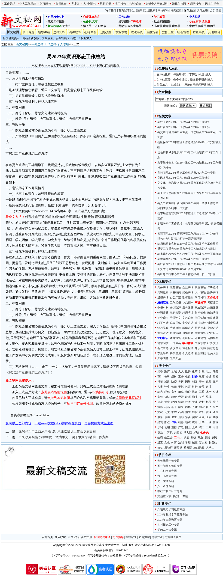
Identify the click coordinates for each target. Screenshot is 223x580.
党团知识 (200, 317)
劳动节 (123, 26)
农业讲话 (200, 287)
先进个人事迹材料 (157, 3)
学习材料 (200, 297)
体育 (174, 442)
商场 (188, 407)
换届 (186, 437)
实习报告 (120, 3)
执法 (167, 397)
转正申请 (162, 322)
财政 (202, 371)
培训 (195, 391)
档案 (195, 381)
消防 (188, 412)
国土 (188, 427)
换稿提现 (113, 65)
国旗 (188, 381)
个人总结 (194, 16)
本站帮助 (163, 10)
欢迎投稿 (150, 10)
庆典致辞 (187, 307)
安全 (202, 381)
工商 (208, 427)
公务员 (87, 21)
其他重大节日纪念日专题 (172, 496)
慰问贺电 (200, 312)
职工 (202, 427)
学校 (215, 417)
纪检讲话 (187, 292)
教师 (202, 376)
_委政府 (106, 32)
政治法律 (212, 312)
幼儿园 (188, 432)
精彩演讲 (187, 312)
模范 (160, 381)
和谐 (202, 407)
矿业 (208, 386)
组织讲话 (162, 297)
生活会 (168, 437)
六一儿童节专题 (167, 476)
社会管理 (183, 32)
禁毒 (174, 386)
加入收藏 (60, 537)
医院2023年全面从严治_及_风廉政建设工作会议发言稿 (57, 431)
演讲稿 (75, 3)
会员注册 (137, 10)
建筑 (160, 422)
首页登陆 (124, 10)
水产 (208, 391)
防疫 (174, 381)
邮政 (167, 422)
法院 (215, 371)
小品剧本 (187, 302)
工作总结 (9, 3)
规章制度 (162, 343)
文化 (167, 442)
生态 (160, 437)
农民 (214, 437)
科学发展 (175, 353)
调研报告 (195, 3)
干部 (181, 386)
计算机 (168, 432)
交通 (208, 376)
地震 (188, 422)
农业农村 (121, 32)
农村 (202, 402)
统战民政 (162, 328)
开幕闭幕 (162, 358)
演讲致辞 (75, 32)
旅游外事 (200, 328)
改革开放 (175, 358)
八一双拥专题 (165, 486)
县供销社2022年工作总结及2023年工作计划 (183, 259)
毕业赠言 (162, 317)
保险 (208, 381)
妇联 (196, 432)
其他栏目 (214, 32)
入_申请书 (89, 3)
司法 (215, 427)
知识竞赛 (200, 348)
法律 (181, 402)
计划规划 (200, 338)
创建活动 (175, 333)
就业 (208, 412)
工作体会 (175, 343)
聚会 (188, 417)
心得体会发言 (91, 16)
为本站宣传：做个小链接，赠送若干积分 (185, 79)
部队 (181, 407)
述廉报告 (175, 338)
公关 (167, 412)
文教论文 (187, 317)
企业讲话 (187, 287)
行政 (188, 402)
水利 (160, 427)
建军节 (176, 26)
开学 (202, 422)
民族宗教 (200, 343)
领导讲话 (44, 32)
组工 (160, 442)
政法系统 (137, 32)
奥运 (181, 381)
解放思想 (212, 348)
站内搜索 (176, 10)
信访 (167, 417)
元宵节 (66, 26)
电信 (188, 376)
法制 (181, 442)
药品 (167, 407)
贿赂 (207, 437)
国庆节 (202, 26)
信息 (160, 402)
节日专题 (28, 32)
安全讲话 (187, 322)
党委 (160, 371)
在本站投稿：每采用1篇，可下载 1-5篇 (184, 74)
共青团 (178, 432)
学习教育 (159, 16)
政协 (188, 371)
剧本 (198, 21)
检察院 (188, 447)
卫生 (174, 417)
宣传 (160, 397)
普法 (208, 407)
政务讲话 (175, 287)
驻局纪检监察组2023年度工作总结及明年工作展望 (187, 243)
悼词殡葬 (162, 312)
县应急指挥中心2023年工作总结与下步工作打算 (186, 274)
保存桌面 (189, 10)
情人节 (87, 26)
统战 (208, 397)
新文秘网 (12, 32)
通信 (195, 412)
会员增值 (215, 10)
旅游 (160, 407)
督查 (167, 402)
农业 (160, 432)
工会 (181, 376)
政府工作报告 (56, 21)
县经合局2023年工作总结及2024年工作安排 (183, 127)
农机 (202, 412)
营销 (167, 427)
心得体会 (61, 3)
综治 (215, 402)
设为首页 (47, 537)
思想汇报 (105, 3)
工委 (202, 391)
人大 (181, 371)
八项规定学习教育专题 (171, 509)
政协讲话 (212, 292)
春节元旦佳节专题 (168, 460)
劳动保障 (175, 328)
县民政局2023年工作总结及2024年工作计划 (183, 177)
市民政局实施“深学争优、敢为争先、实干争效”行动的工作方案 (63, 437)
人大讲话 (200, 292)
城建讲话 (187, 328)
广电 (181, 427)
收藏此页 (102, 65)
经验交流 (212, 343)
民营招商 (175, 292)
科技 (193, 437)
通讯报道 (187, 348)
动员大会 (212, 353)
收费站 (213, 442)
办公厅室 (175, 297)
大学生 (210, 447)
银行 (195, 386)
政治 (174, 402)
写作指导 (110, 10)
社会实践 (200, 353)
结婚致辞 (212, 307)
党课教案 (162, 292)
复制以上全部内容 (18, 423)
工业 (208, 422)
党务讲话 (162, 287)
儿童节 (158, 26)
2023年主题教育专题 (169, 519)
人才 (195, 407)
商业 (200, 437)
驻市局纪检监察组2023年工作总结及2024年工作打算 (189, 254)
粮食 (174, 397)
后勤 (181, 417)
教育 (188, 386)
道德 (174, 427)
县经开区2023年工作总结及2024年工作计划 (183, 122)
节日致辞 (212, 317)
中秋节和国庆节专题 (169, 491)
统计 (195, 422)
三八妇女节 (99, 26)
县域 (174, 371)
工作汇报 (175, 302)
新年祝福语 (55, 26)
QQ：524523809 (75, 555)
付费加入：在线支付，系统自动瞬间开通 (185, 84)
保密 (215, 381)
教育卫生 (168, 32)
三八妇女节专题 (167, 471)
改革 (195, 371)
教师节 (211, 26)
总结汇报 (59, 32)
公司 (167, 376)
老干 (174, 407)
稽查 (195, 442)
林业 (215, 422)
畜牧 (174, 391)
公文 (215, 407)
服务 (160, 417)
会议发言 (175, 348)
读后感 (206, 21)
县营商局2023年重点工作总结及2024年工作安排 (186, 172)
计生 (167, 386)
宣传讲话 (162, 333)
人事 (160, 386)
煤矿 (174, 376)
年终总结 (135, 21)
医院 (208, 417)
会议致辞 (175, 307)
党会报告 (200, 333)
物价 (188, 391)
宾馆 (195, 417)
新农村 (203, 442)
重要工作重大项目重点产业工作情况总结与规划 (186, 248)
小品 (192, 21)
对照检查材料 (56, 16)
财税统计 (212, 322)
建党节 (167, 26)
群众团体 (175, 322)
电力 (208, 371)
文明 (202, 397)
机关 (208, 402)
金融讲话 (212, 328)
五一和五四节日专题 (169, 465)
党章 (95, 21)
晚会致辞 (200, 307)
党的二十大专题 (167, 529)
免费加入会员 (173, 537)
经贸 (181, 397)
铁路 (215, 412)
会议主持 (162, 348)
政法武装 (200, 322)
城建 (167, 381)
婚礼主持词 (179, 3)
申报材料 (162, 307)
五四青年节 (134, 26)
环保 (167, 391)
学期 (188, 442)
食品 (202, 386)
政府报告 (212, 333)
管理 (195, 402)
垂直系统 (199, 32)
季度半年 (162, 353)
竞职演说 (175, 312)
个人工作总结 (27, 3)
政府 (167, 371)
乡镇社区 (187, 333)
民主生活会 (212, 3)
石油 (181, 412)
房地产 (168, 447)
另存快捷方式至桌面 (98, 423)
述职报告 (45, 3)
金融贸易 (152, 32)
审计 (160, 376)
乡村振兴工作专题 (168, 524)
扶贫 (160, 447)
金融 (202, 417)
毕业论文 (135, 3)
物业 (195, 397)
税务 (181, 422)
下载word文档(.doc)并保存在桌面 (58, 423)
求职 (174, 412)
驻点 (160, 391)
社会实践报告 (162, 21)
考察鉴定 (212, 302)
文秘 (160, 412)
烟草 (181, 391)
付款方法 (157, 537)
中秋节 (193, 26)
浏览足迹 (202, 10)
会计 (215, 391)
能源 (188, 397)
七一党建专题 (165, 481)
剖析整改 (187, 297)
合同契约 (212, 338)
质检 (215, 376)
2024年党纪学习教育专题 (172, 514)
